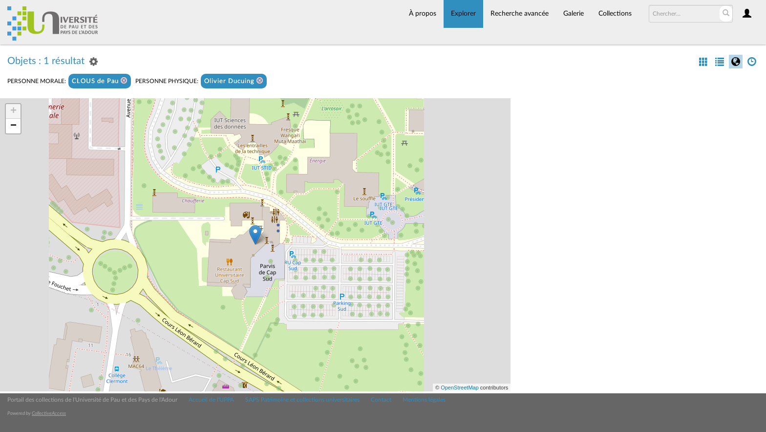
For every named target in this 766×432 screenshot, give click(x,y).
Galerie (573, 13)
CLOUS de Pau (100, 81)
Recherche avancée (519, 13)
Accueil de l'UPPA (211, 400)
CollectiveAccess (49, 413)
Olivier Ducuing (233, 81)
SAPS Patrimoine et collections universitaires (302, 400)
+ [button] (13, 111)
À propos (422, 13)
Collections (615, 13)
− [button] (13, 126)
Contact (381, 400)
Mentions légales (424, 400)
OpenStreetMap (460, 387)
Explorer (463, 13)
